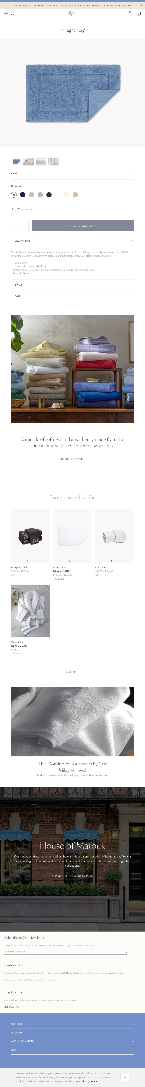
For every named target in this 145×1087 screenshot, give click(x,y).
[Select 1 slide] (30, 561)
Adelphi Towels (19, 567)
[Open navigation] (72, 1024)
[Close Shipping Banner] (141, 5)
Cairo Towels (102, 567)
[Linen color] (75, 194)
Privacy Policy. (89, 946)
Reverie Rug (60, 567)
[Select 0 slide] (27, 561)
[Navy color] (22, 194)
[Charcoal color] (49, 194)
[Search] (13, 14)
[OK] (124, 1077)
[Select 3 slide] (35, 635)
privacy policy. (89, 1081)
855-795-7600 (26, 980)
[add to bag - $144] (83, 225)
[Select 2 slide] (33, 561)
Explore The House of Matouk (72, 876)
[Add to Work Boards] (72, 209)
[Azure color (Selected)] (14, 194)
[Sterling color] (40, 194)
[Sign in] (130, 13)
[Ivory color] (66, 194)
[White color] (57, 194)
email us (13, 980)
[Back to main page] (71, 13)
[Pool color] (31, 194)
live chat (38, 980)
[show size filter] (72, 173)
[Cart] (138, 13)
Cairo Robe (17, 642)
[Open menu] (6, 13)
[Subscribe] (125, 951)
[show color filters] (72, 184)
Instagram (12, 1007)
